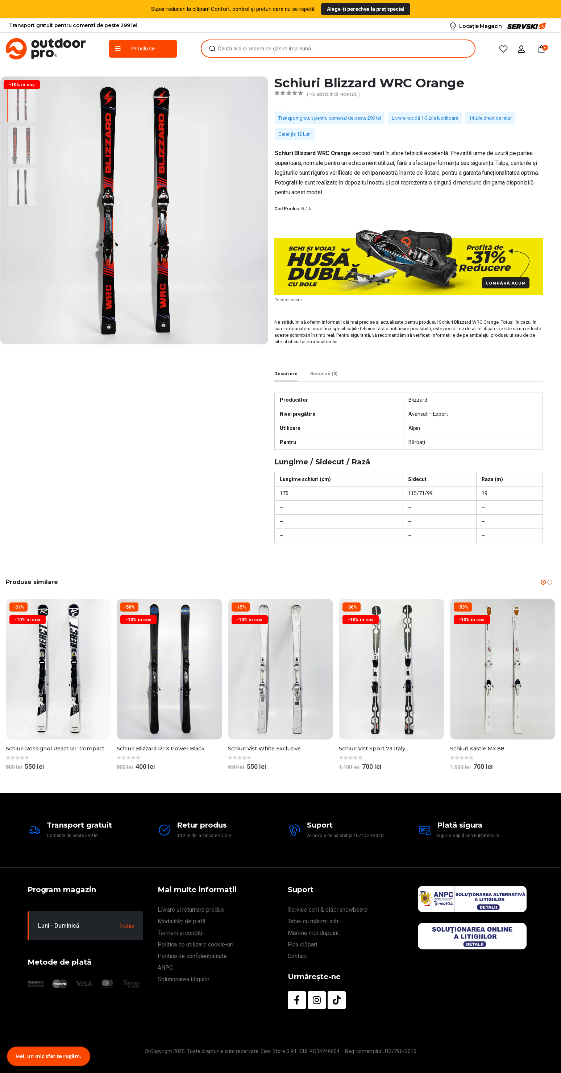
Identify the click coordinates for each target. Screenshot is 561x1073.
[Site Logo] (46, 48)
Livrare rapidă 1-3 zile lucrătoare (425, 118)
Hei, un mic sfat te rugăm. (48, 1056)
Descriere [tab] (286, 373)
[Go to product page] (58, 669)
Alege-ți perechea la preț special (365, 9)
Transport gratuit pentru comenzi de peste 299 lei (329, 118)
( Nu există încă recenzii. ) (333, 94)
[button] (543, 582)
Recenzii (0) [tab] (324, 373)
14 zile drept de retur (490, 118)
